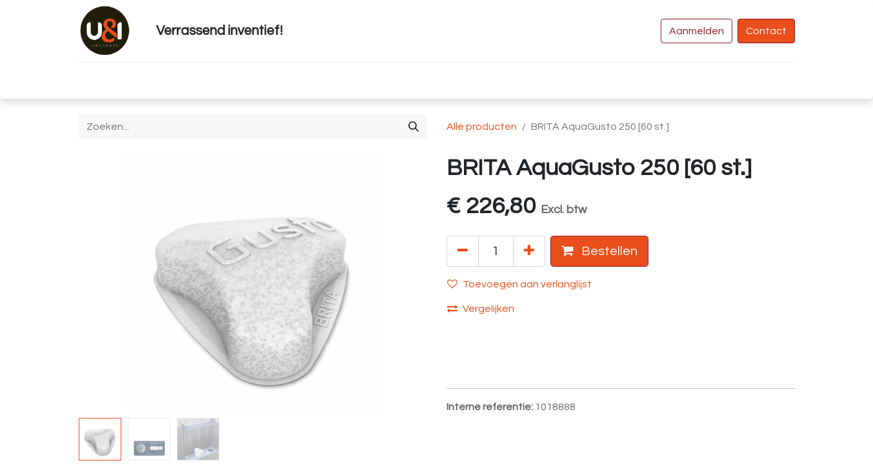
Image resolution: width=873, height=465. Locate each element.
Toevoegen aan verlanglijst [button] (519, 283)
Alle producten (482, 126)
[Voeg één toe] (529, 251)
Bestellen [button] (599, 251)
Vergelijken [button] (480, 308)
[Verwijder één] (463, 251)
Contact (766, 31)
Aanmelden (696, 31)
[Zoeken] (413, 126)
